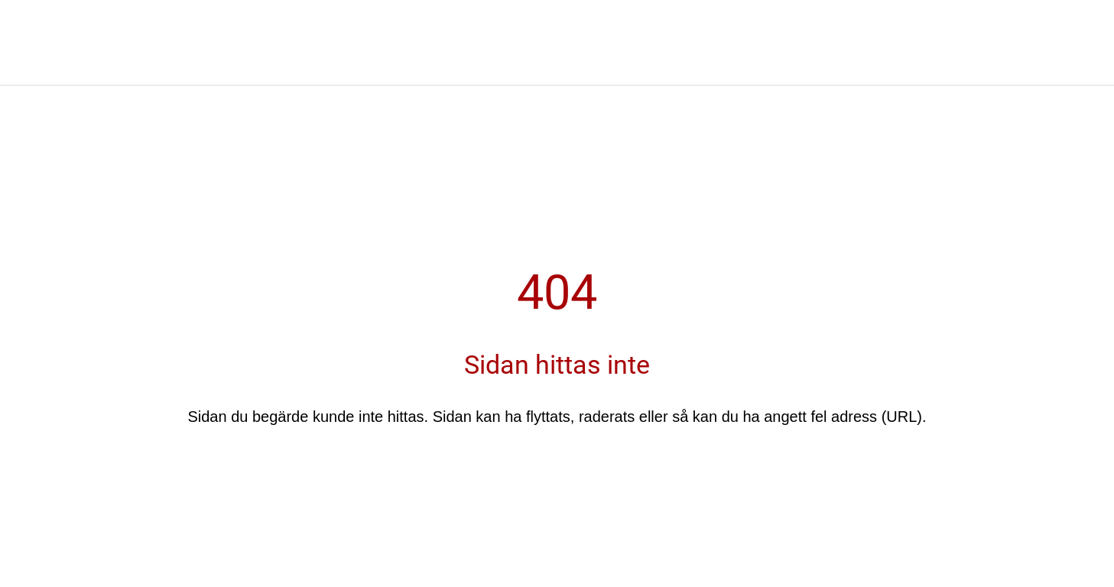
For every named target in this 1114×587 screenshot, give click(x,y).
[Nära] (30, 61)
